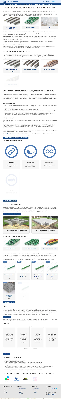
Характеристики (36, 388)
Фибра (16, 4)
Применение (35, 389)
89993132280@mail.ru (52, 394)
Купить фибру (7, 316)
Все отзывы (7, 353)
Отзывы (20, 4)
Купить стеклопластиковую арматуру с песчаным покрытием (16, 137)
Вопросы (25, 4)
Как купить (31, 4)
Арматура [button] (6, 4)
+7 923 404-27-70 (48, 1)
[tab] (24, 348)
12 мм (6, 392)
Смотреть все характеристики (10, 200)
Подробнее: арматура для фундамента (12, 213)
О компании (44, 4)
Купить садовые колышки (9, 302)
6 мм (5, 388)
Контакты (50, 4)
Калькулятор (37, 4)
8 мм (5, 389)
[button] (57, 1)
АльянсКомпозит (10, 133)
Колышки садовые (30, 27)
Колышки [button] (11, 4)
